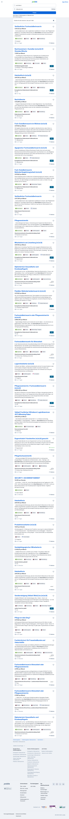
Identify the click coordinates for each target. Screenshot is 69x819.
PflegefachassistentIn (23, 456)
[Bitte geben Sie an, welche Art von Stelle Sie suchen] (34, 5)
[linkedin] (63, 784)
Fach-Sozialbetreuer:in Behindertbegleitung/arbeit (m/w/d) (28, 171)
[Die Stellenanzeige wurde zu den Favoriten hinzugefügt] (53, 26)
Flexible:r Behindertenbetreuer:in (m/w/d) (30, 291)
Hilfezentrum (23, 797)
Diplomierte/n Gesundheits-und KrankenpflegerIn (27, 268)
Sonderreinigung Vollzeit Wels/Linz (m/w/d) (31, 596)
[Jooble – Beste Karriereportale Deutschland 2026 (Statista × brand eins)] (53, 807)
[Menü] (2, 2)
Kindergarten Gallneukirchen (19, 752)
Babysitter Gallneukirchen (32, 764)
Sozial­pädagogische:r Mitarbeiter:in (28, 547)
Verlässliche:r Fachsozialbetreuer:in (28, 26)
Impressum (18, 816)
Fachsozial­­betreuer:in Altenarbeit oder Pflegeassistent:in (29, 692)
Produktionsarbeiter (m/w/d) (25, 525)
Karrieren (22, 795)
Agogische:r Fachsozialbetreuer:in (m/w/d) (31, 148)
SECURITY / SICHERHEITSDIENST (27, 478)
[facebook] (53, 784)
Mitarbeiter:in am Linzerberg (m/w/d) (28, 243)
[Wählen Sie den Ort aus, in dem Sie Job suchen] (34, 9)
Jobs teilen (33, 786)
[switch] (54, 20)
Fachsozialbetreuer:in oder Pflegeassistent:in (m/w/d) (32, 316)
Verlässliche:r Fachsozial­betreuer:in (28, 196)
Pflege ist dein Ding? (22, 618)
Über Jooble (23, 786)
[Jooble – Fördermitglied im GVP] (62, 807)
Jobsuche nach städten (47, 753)
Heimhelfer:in (20, 500)
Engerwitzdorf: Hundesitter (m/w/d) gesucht (31, 439)
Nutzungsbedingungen (9, 814)
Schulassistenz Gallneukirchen (19, 754)
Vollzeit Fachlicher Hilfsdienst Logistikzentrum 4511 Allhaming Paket (32, 413)
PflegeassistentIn (21, 220)
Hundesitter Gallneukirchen (33, 762)
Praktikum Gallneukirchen (18, 761)
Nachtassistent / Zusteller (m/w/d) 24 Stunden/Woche (29, 50)
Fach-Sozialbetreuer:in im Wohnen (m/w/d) (31, 124)
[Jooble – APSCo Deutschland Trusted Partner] (44, 807)
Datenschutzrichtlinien (21, 814)
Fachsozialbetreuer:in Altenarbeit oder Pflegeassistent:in (29, 666)
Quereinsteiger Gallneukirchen (19, 756)
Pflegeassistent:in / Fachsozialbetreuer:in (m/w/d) (30, 387)
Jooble (63, 815)
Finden (34, 12)
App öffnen (65, 2)
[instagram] (57, 784)
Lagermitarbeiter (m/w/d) (24, 364)
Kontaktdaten (23, 792)
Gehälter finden (44, 795)
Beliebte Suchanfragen (19, 745)
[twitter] (60, 784)
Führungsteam (23, 790)
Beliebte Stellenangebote (47, 751)
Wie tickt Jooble (24, 788)
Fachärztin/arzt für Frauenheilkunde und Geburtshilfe (30, 641)
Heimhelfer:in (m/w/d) (23, 75)
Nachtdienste (20, 99)
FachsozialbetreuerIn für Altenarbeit (28, 342)
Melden (51, 43)
